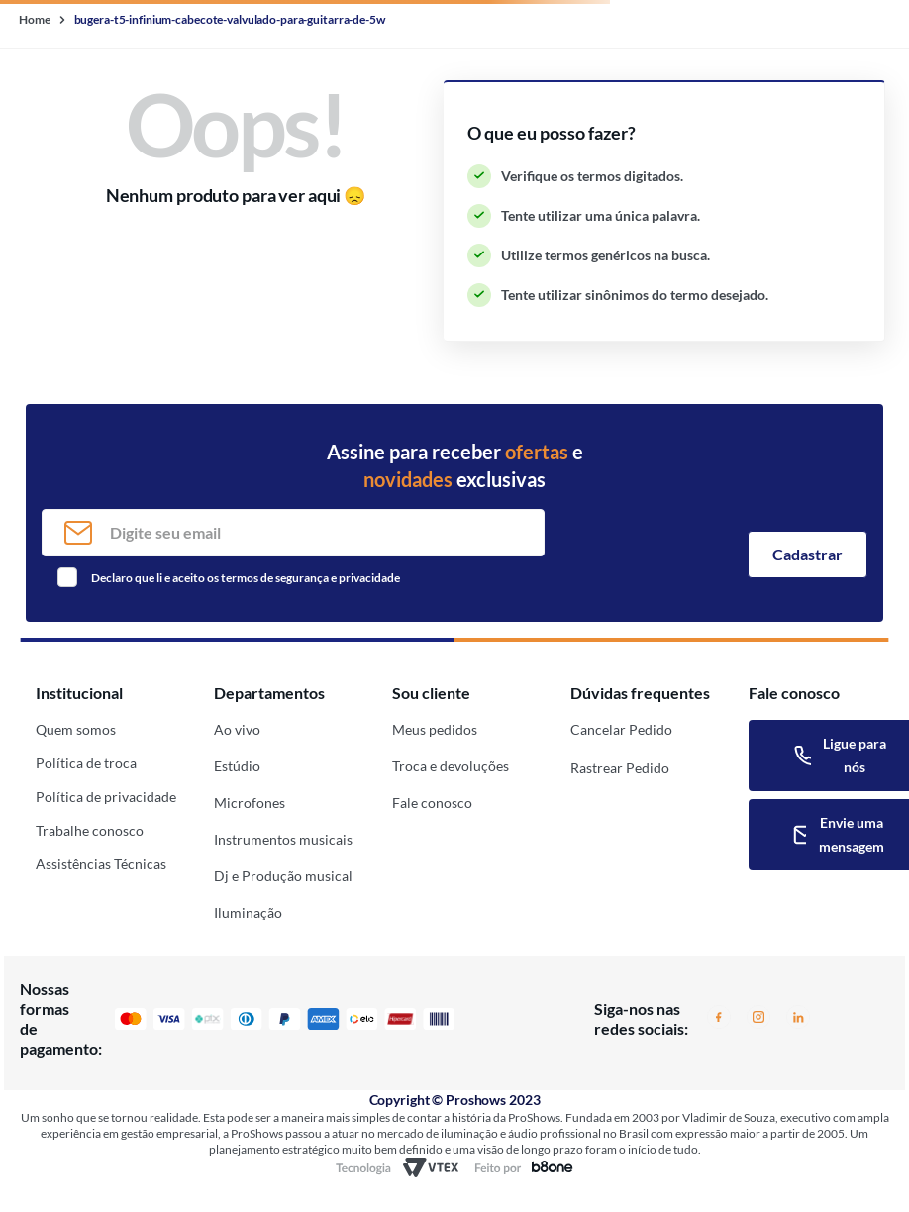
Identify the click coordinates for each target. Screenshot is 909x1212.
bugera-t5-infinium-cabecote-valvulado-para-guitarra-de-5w (229, 19)
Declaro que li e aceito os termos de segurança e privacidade (245, 577)
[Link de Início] (36, 20)
